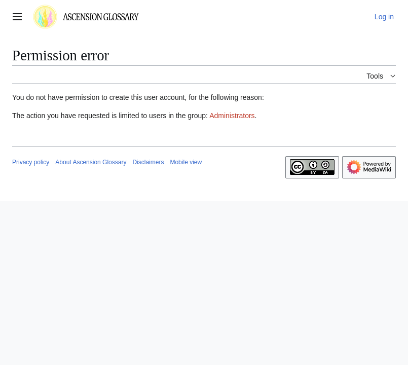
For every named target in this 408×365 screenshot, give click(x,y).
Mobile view (186, 162)
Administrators (231, 116)
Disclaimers (148, 162)
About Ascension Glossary (90, 162)
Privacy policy (30, 162)
